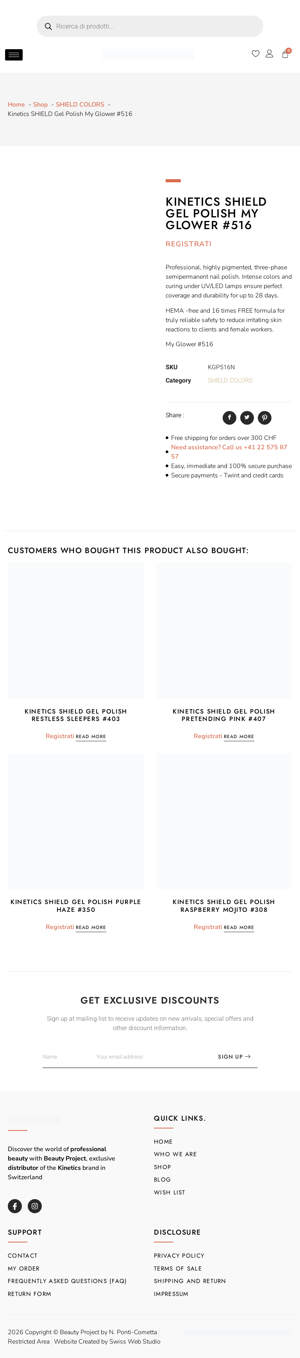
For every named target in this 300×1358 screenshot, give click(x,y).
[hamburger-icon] (14, 55)
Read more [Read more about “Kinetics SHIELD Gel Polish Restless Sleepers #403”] (91, 737)
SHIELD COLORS (230, 380)
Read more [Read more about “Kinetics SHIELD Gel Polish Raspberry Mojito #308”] (239, 928)
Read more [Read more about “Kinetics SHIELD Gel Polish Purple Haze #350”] (91, 928)
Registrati (189, 244)
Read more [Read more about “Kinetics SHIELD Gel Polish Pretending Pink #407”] (239, 737)
